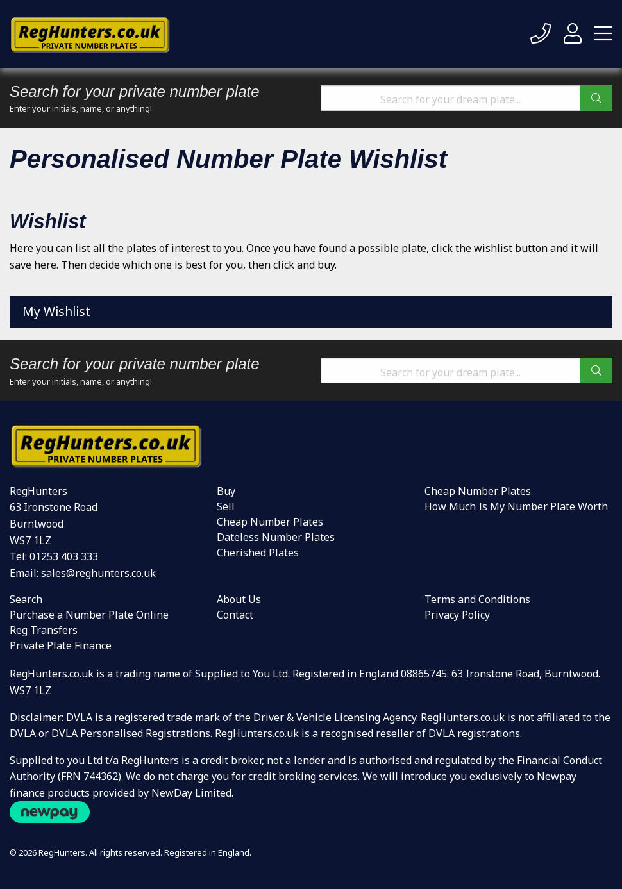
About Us (239, 599)
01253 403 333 (63, 556)
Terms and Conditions (477, 599)
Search (26, 599)
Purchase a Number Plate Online (89, 615)
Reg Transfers (44, 630)
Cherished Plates (258, 552)
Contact (235, 615)
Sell (226, 506)
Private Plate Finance (61, 645)
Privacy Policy (457, 615)
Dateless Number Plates (276, 537)
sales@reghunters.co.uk (98, 573)
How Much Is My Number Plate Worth (516, 506)
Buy (226, 491)
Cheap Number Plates (270, 522)
